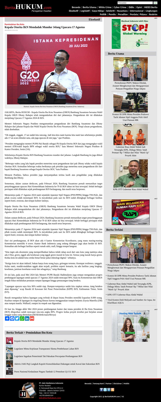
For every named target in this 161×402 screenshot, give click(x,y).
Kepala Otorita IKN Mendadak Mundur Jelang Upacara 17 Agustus (44, 341)
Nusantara (122, 10)
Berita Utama (90, 7)
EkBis (132, 7)
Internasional (137, 10)
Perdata (134, 14)
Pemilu (112, 14)
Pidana (143, 14)
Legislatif (85, 10)
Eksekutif (74, 10)
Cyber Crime (120, 7)
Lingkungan (151, 10)
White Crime (105, 7)
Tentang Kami (98, 383)
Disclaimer (117, 383)
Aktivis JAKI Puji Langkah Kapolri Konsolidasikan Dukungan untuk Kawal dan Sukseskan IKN (57, 364)
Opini (139, 7)
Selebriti (110, 10)
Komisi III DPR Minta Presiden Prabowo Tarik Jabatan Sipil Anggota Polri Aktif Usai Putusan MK (130, 117)
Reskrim (153, 14)
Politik (103, 14)
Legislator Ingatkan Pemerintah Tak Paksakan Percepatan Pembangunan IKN (48, 356)
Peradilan (123, 14)
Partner (109, 383)
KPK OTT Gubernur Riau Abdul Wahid (130, 189)
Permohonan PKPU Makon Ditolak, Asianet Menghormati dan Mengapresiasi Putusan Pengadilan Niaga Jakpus (130, 86)
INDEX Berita (150, 7)
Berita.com (112, 396)
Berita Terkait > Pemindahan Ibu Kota (29, 332)
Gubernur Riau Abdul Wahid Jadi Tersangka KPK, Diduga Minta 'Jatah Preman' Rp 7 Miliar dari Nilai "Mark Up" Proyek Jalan (130, 287)
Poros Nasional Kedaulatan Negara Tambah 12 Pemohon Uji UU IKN (45, 371)
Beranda (76, 7)
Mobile (126, 383)
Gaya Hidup (97, 10)
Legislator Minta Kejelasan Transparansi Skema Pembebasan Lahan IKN (46, 349)
